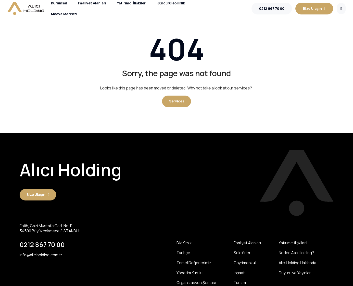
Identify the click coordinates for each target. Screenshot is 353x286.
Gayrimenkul (245, 262)
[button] (177, 101)
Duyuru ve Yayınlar (295, 271)
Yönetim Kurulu (189, 271)
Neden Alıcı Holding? (296, 252)
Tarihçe (183, 252)
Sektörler (242, 252)
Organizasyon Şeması (196, 281)
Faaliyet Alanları (247, 243)
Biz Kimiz (184, 243)
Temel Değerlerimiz (193, 262)
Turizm (240, 281)
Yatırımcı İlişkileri (293, 243)
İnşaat (239, 271)
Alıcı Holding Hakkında (297, 262)
